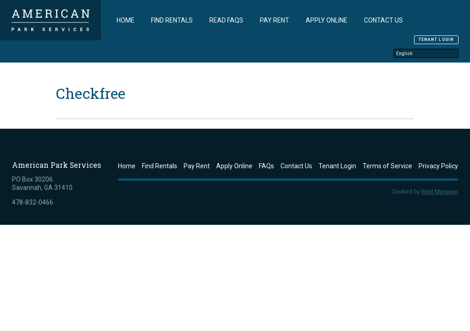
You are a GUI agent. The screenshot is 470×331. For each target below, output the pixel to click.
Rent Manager (439, 191)
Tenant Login (436, 39)
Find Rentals (172, 20)
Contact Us (383, 20)
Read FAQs (226, 20)
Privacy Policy (438, 165)
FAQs (266, 165)
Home (125, 20)
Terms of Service (387, 165)
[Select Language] (426, 53)
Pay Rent (274, 20)
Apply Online (326, 20)
